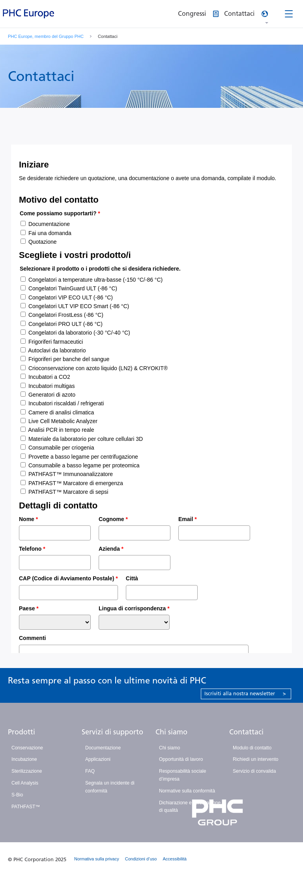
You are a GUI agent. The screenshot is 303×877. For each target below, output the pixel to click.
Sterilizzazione (26, 771)
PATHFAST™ (25, 806)
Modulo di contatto (252, 748)
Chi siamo (171, 732)
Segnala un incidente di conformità (110, 787)
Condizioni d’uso (141, 858)
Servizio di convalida (254, 771)
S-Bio (17, 795)
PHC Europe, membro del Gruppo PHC (46, 36)
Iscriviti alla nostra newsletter (245, 693)
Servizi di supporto (112, 732)
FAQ (90, 771)
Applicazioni (97, 759)
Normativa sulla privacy (96, 858)
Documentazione (103, 748)
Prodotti (21, 732)
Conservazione (27, 748)
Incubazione (24, 759)
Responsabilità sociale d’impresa (182, 775)
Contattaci (246, 732)
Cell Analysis (24, 783)
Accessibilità (175, 858)
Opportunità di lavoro (181, 759)
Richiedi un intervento (255, 759)
